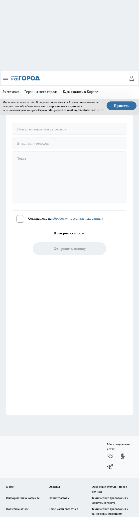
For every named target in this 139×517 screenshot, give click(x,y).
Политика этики (17, 509)
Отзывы (54, 487)
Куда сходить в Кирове (80, 91)
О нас (10, 487)
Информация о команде (23, 498)
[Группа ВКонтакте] (110, 456)
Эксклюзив (10, 91)
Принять (121, 105)
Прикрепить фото (69, 233)
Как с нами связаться (63, 509)
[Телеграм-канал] (110, 466)
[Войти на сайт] (132, 78)
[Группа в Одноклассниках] (123, 456)
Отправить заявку (70, 248)
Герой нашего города (41, 91)
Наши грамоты (59, 498)
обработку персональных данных (77, 218)
